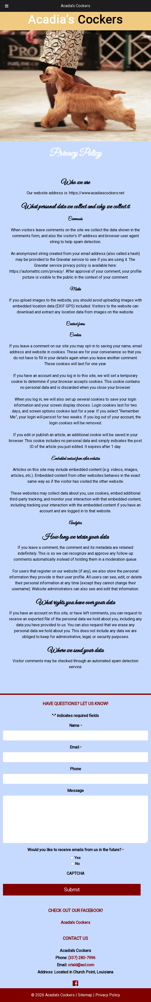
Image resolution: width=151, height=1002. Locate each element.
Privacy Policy (107, 995)
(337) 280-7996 (81, 957)
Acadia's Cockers (75, 5)
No (77, 863)
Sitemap (85, 995)
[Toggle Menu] (6, 6)
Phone (75, 769)
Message (75, 790)
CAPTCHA (75, 873)
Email (75, 747)
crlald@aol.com (81, 965)
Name (75, 725)
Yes (77, 858)
